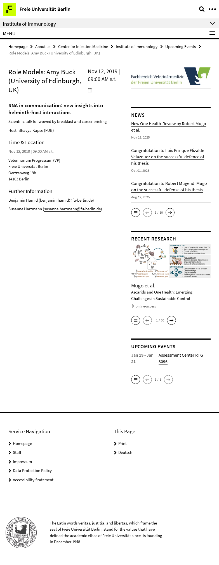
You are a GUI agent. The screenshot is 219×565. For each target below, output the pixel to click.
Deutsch (125, 452)
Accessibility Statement (33, 479)
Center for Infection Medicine (83, 46)
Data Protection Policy (32, 470)
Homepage (17, 46)
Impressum (22, 461)
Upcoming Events (180, 46)
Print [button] (122, 443)
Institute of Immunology (136, 46)
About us (42, 46)
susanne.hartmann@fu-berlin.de (72, 208)
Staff (17, 452)
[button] (135, 212)
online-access (146, 306)
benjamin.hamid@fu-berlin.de (66, 200)
